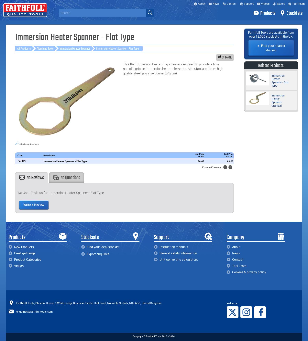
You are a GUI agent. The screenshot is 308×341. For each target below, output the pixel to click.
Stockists (291, 13)
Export (279, 4)
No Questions (66, 177)
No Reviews (31, 177)
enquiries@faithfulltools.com (34, 311)
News (214, 4)
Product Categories (25, 259)
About (199, 4)
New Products (21, 247)
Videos (263, 4)
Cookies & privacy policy (246, 272)
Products (264, 13)
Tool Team (296, 4)
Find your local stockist (100, 247)
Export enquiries (95, 254)
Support (247, 4)
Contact (229, 4)
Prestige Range (22, 253)
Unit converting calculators (176, 259)
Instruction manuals (171, 247)
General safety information (175, 253)
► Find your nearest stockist (271, 48)
